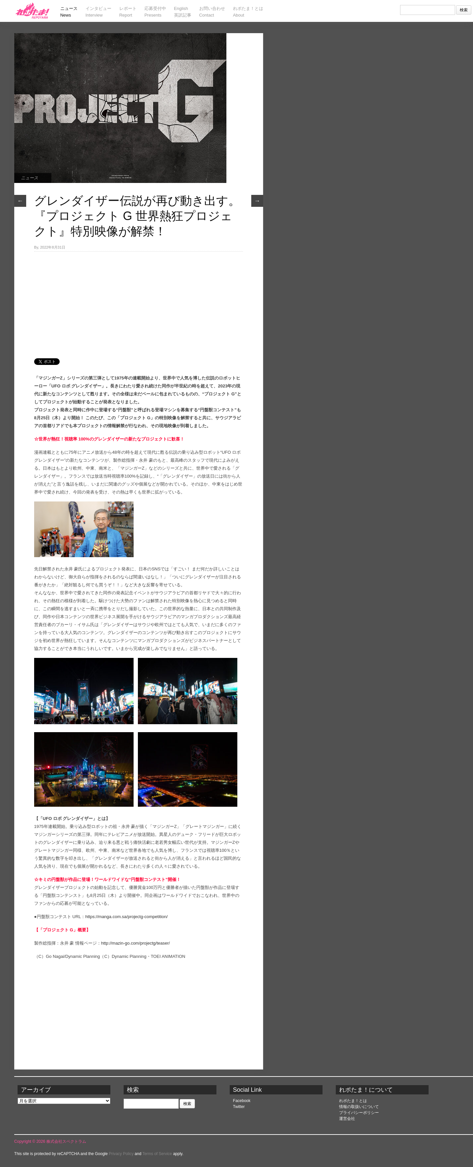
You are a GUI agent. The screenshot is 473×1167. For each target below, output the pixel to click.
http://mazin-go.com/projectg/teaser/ (135, 943)
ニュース (29, 177)
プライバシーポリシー (359, 1112)
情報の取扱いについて (359, 1106)
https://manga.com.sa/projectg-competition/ (126, 916)
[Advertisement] (138, 301)
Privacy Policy (121, 1153)
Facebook (242, 1100)
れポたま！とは (353, 1100)
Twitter (239, 1106)
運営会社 (347, 1118)
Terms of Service (157, 1153)
